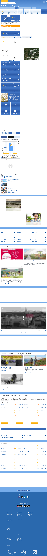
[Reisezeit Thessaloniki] (8, 234)
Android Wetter (30, 516)
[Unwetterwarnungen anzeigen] (10, 25)
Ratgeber (18, 534)
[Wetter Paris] (35, 456)
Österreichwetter (9, 540)
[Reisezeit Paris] (8, 232)
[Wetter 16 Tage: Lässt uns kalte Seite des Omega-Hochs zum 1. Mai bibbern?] (10, 165)
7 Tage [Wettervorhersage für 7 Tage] (16, 6)
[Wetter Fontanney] (35, 409)
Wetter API (8, 524)
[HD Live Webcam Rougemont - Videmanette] (5, 18)
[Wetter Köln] (35, 448)
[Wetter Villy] (12, 407)
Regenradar (19, 514)
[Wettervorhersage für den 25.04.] (3, 10)
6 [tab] (27, 332)
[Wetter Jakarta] (35, 462)
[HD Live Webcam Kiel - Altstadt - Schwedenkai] (23, 319)
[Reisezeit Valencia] (23, 232)
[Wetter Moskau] (12, 468)
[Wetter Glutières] (12, 412)
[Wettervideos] (5, 105)
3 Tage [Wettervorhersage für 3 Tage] (8, 6)
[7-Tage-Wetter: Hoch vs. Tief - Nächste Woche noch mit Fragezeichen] (10, 184)
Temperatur (19, 516)
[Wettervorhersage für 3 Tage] (10, 132)
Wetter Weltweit (9, 544)
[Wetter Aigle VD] (35, 412)
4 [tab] (24, 332)
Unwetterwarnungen (9, 516)
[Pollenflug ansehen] (15, 20)
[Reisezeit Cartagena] (39, 234)
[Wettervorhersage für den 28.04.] (20, 10)
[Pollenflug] (44, 1)
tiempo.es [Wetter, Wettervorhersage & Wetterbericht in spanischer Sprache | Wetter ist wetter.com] (8, 527)
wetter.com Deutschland (10, 517)
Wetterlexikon (8, 545)
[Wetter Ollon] (12, 404)
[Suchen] (22, 1)
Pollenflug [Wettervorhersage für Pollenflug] (28, 6)
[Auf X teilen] (11, 137)
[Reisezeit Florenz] (8, 237)
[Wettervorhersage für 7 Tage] (14, 132)
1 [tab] (19, 332)
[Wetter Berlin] (35, 445)
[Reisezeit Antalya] (23, 239)
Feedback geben (18, 18)
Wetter (8, 512)
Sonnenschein (19, 517)
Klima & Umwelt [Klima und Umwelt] (19, 541)
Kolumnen (8, 515)
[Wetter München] (12, 445)
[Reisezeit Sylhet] (39, 239)
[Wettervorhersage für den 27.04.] (15, 10)
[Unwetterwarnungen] (15, 105)
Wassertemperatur (20, 519)
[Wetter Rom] (35, 454)
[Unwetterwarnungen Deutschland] (38, 423)
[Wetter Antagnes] (35, 415)
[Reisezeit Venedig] (8, 239)
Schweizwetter (9, 539)
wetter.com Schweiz (9, 519)
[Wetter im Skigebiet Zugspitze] (12, 435)
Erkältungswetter (19, 540)
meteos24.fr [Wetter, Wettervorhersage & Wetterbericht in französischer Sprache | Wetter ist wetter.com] (8, 528)
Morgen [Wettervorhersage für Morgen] (4, 6)
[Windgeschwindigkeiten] (23, 423)
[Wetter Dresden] (12, 451)
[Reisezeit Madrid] (23, 234)
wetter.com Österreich (10, 520)
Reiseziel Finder (19, 539)
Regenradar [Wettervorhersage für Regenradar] (24, 6)
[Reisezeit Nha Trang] (39, 237)
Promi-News (8, 546)
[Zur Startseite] (5, 1)
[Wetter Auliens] (12, 409)
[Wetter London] (12, 456)
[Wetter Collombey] (12, 415)
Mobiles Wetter (30, 512)
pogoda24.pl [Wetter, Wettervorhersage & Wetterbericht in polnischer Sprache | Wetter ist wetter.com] (8, 531)
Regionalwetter (9, 541)
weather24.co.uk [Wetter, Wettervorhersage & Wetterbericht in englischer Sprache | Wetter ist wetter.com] (9, 532)
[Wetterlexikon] (15, 111)
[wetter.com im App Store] (27, 506)
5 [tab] (25, 332)
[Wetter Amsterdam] (12, 454)
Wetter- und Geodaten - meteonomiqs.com (10, 526)
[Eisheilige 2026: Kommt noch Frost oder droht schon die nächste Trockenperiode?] (33, 219)
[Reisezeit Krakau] (23, 241)
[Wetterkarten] (5, 111)
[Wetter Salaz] (35, 407)
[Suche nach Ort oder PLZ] (16, 1)
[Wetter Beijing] (35, 468)
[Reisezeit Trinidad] (39, 235)
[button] (10, 33)
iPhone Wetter (30, 514)
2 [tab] (21, 332)
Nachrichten (8, 536)
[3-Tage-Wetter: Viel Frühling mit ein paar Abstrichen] (10, 180)
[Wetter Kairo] (12, 465)
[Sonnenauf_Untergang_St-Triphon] (8, 37)
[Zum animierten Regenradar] (29, 59)
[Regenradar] (8, 423)
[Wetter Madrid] (12, 459)
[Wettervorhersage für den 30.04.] (32, 10)
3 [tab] (22, 332)
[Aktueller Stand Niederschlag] (31, 53)
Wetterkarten (19, 512)
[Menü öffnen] (46, 1)
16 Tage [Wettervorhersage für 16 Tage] (20, 6)
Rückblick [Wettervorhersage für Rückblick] (32, 6)
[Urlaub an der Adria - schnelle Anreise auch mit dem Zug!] (34, 257)
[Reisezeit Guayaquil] (39, 241)
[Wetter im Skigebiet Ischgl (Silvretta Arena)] (12, 437)
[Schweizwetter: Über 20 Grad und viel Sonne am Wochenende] (10, 97)
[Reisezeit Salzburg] (8, 241)
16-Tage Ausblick (44, 10)
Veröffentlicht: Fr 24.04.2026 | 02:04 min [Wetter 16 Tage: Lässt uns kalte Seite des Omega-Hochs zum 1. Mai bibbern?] (6, 176)
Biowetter (18, 536)
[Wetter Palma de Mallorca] (35, 459)
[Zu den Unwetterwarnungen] (3, 41)
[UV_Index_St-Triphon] (19, 37)
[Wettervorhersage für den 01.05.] (38, 10)
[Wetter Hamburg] (12, 448)
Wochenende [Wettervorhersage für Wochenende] (12, 6)
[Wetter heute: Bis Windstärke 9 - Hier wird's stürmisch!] (10, 192)
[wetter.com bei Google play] (20, 506)
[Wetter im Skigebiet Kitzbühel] (35, 435)
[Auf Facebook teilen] (4, 137)
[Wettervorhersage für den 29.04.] (26, 10)
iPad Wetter (29, 515)
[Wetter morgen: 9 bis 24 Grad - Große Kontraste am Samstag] (10, 188)
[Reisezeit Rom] (8, 235)
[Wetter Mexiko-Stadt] (35, 465)
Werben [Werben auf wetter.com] (8, 521)
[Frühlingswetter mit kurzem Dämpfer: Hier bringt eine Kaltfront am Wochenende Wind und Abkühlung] (13, 204)
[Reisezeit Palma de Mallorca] (23, 237)
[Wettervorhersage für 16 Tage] (18, 132)
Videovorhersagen (9, 514)
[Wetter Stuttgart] (35, 451)
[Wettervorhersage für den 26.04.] (9, 10)
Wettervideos (9, 534)
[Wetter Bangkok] (12, 462)
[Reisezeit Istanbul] (23, 235)
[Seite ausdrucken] (17, 137)
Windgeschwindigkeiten (20, 515)
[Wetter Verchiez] (35, 404)
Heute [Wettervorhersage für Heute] (1, 6)
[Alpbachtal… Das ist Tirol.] (34, 364)
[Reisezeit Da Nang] (39, 232)
